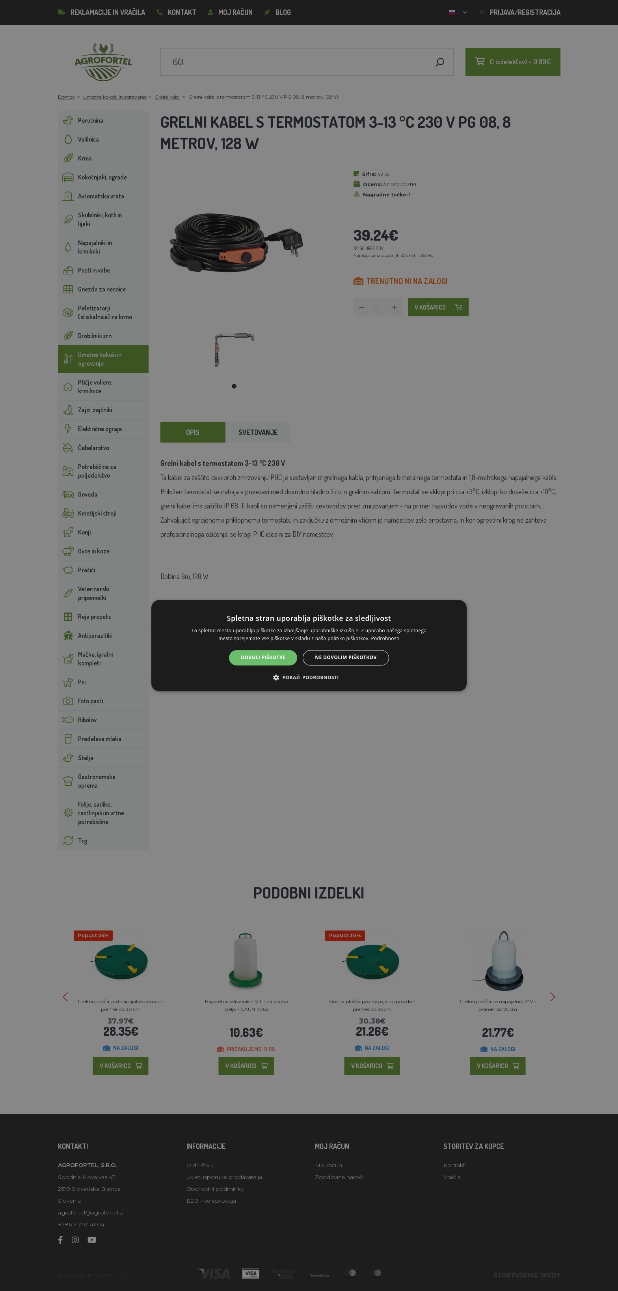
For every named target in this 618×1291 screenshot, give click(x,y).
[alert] (309, 645)
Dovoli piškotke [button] (263, 657)
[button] (309, 677)
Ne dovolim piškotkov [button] (345, 657)
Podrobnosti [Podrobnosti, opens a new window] (385, 638)
